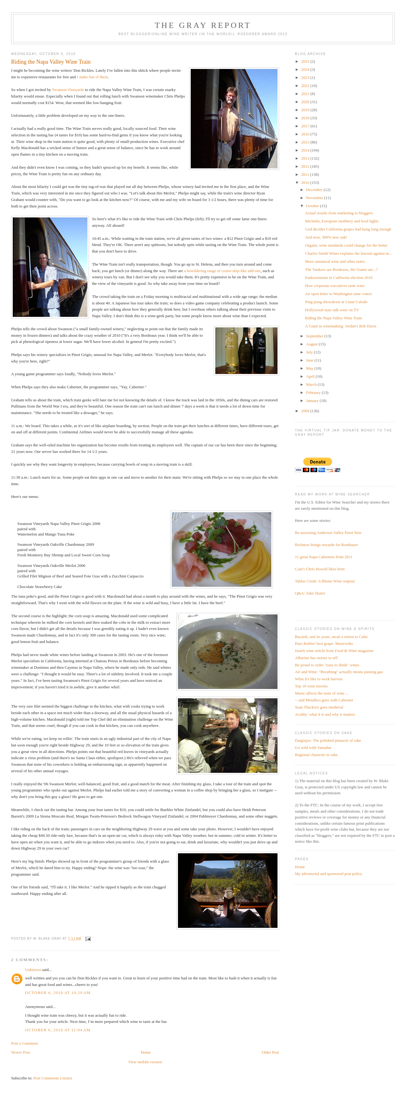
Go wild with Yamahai (313, 747)
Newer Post (20, 1052)
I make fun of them (92, 77)
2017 (305, 126)
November (315, 197)
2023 (305, 77)
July (310, 352)
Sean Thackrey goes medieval (319, 707)
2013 (305, 158)
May (310, 368)
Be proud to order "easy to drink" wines (327, 665)
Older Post (270, 1052)
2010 (305, 182)
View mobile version (145, 1062)
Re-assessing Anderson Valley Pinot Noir (328, 532)
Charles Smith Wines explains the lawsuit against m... (348, 253)
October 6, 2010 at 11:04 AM (58, 1030)
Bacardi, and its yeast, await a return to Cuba (331, 636)
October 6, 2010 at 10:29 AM (58, 992)
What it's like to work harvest (319, 679)
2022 (305, 85)
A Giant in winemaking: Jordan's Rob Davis (340, 326)
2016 (305, 134)
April (311, 376)
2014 (305, 150)
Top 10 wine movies (311, 686)
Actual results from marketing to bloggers (339, 213)
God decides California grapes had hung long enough (348, 229)
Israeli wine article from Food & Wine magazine (334, 650)
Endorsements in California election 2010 (339, 277)
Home (146, 1052)
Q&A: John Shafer (310, 593)
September (315, 336)
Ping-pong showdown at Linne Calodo (336, 301)
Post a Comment (24, 1043)
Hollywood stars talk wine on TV (332, 310)
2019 (305, 109)
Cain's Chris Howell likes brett (320, 569)
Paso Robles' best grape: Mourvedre (324, 643)
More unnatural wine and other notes (335, 261)
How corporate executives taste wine (335, 285)
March (312, 384)
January (313, 400)
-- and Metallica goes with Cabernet (324, 700)
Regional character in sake (316, 754)
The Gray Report (203, 25)
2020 (305, 101)
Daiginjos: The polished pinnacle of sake (328, 740)
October (313, 205)
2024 (305, 69)
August (312, 344)
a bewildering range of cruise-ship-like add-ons (222, 270)
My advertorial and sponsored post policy (328, 873)
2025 (305, 61)
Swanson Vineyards (68, 89)
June (310, 360)
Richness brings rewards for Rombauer (326, 544)
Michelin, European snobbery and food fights (342, 221)
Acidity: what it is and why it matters (325, 714)
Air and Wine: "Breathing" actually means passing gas (339, 671)
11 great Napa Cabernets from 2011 (323, 556)
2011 (305, 174)
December (315, 189)
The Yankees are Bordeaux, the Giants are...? (341, 269)
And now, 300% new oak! (326, 237)
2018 (305, 118)
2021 (305, 93)
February (314, 392)
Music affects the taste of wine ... (321, 693)
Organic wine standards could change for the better (346, 245)
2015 (305, 142)
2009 (305, 410)
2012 (305, 166)
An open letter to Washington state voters (338, 293)
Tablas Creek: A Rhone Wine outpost (325, 581)
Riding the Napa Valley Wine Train (333, 318)
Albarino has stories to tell (316, 657)
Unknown (33, 969)
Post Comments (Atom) (52, 1078)
